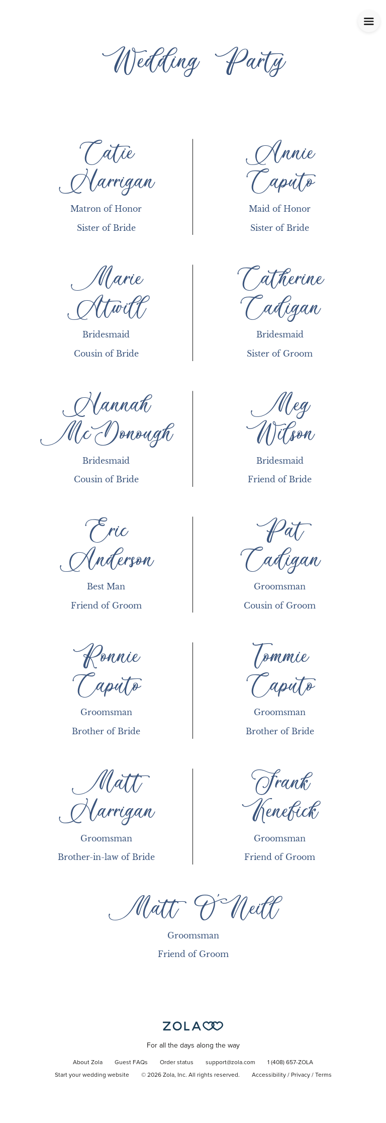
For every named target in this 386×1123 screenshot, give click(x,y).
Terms (323, 1075)
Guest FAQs (131, 1063)
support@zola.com (230, 1063)
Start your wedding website (92, 1075)
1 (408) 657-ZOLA (290, 1063)
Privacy (300, 1075)
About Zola (88, 1063)
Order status (177, 1063)
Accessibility (269, 1075)
